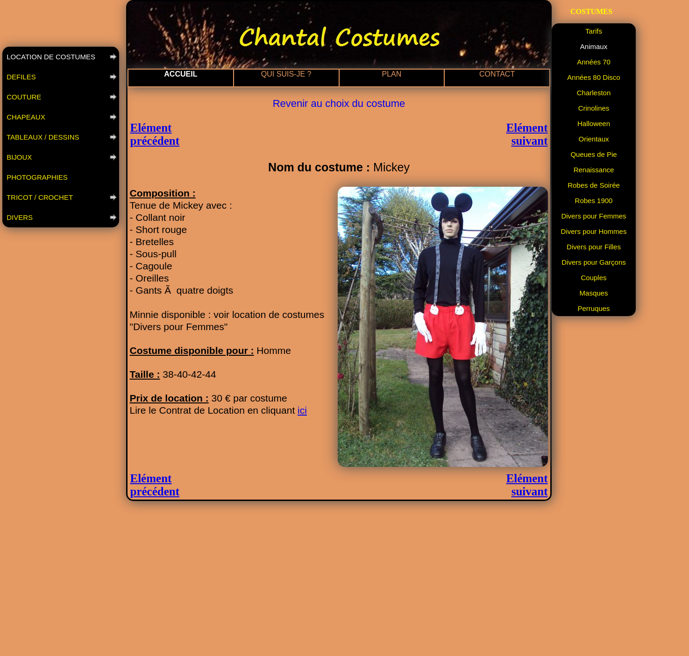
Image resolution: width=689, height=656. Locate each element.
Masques (594, 293)
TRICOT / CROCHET (39, 197)
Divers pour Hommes (594, 231)
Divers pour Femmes (593, 216)
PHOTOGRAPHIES (36, 177)
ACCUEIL (180, 74)
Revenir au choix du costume (339, 103)
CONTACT (497, 74)
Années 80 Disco (593, 77)
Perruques (593, 308)
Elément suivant (527, 134)
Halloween (593, 123)
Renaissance (594, 170)
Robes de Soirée (594, 185)
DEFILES (20, 77)
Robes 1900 (594, 201)
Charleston (594, 93)
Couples (593, 278)
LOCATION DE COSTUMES (50, 57)
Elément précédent (155, 134)
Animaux (593, 46)
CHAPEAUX (25, 117)
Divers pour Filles (594, 247)
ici (302, 410)
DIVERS (19, 217)
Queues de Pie (593, 154)
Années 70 (594, 62)
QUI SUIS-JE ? (286, 74)
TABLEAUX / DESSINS (42, 137)
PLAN (391, 74)
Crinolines (594, 108)
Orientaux (593, 139)
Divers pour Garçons (593, 262)
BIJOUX (18, 157)
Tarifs (593, 31)
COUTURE (23, 97)
